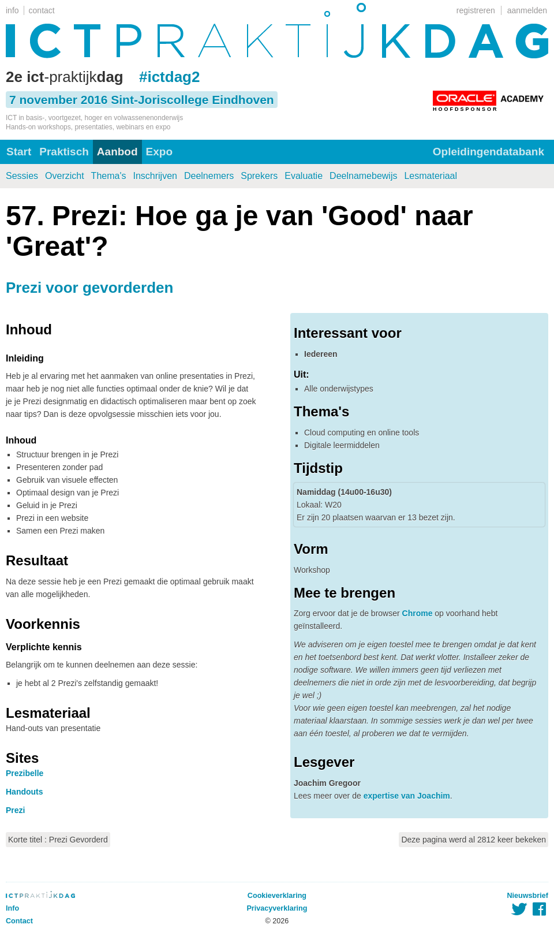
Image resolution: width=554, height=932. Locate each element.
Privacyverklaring (276, 908)
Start (18, 152)
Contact (19, 921)
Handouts (24, 791)
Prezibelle (24, 773)
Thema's (108, 176)
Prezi (15, 810)
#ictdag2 (169, 76)
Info (12, 908)
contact (42, 10)
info (12, 10)
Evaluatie (304, 176)
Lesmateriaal (430, 176)
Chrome (417, 613)
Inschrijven (155, 176)
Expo (159, 152)
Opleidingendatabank (488, 152)
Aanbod (117, 152)
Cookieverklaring (277, 896)
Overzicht (64, 176)
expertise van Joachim (407, 795)
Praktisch (64, 152)
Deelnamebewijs (363, 176)
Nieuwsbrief (527, 896)
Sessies (22, 176)
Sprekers (259, 176)
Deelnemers (209, 176)
